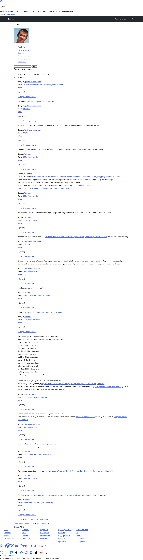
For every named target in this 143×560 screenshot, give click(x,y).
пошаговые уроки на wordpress (43, 519)
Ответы (21, 53)
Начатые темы (23, 50)
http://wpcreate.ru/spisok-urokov (46, 444)
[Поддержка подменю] (29, 11)
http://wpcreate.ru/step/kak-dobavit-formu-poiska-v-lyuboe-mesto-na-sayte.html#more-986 (79, 471)
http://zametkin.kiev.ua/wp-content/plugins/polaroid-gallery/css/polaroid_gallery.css (72, 384)
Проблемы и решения (32, 82)
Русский (42, 546)
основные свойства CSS (85, 417)
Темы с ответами (24, 56)
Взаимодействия (24, 59)
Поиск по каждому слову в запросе (37, 296)
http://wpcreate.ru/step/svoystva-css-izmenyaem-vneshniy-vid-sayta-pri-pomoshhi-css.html (64, 495)
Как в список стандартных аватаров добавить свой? (43, 85)
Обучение (44, 530)
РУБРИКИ (26, 109)
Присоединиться (65, 530)
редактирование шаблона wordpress (107, 387)
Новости (7, 533)
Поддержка (44, 533)
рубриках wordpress (79, 264)
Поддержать (64, 536)
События (61, 533)
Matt (79, 536)
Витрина (25, 530)
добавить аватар (34, 101)
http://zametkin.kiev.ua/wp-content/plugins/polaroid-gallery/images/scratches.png (76, 237)
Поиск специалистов (32, 268)
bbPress (80, 539)
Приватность (9, 539)
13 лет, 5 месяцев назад (27, 97)
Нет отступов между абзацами (35, 397)
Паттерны (26, 539)
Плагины (27, 154)
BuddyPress (81, 542)
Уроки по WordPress (30, 271)
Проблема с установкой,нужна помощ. (38, 503)
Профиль (21, 47)
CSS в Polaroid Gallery (31, 157)
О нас (6, 530)
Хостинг (7, 536)
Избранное (22, 62)
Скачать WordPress (7, 14)
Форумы (11, 19)
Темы (24, 533)
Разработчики (45, 536)
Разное (27, 500)
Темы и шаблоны (30, 394)
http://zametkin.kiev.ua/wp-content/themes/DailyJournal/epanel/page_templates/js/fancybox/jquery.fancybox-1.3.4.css (75, 177)
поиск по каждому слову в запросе (49, 312)
